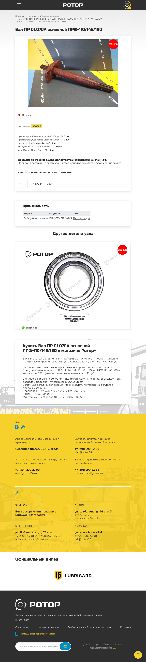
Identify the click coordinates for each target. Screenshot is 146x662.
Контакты (125, 627)
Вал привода (81, 218)
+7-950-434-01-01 (49, 397)
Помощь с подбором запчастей (35, 634)
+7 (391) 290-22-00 (52, 390)
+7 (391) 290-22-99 (75, 390)
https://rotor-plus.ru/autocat (66, 381)
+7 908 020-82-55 (72, 397)
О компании (22, 627)
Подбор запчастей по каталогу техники (89, 627)
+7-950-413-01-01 (43, 393)
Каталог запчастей (48, 627)
